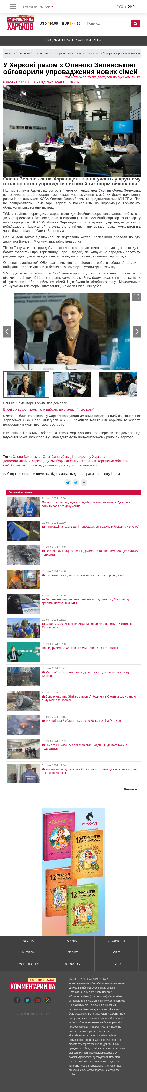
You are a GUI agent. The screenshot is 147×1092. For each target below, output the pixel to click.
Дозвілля (116, 941)
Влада (28, 941)
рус (119, 7)
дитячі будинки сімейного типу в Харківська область (87, 461)
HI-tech (28, 952)
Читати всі (131, 789)
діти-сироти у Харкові (87, 457)
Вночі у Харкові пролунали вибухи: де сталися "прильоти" (48, 409)
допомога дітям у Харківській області (72, 465)
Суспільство (28, 964)
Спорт (72, 952)
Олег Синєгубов (55, 457)
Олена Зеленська (26, 457)
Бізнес (72, 941)
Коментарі (27, 1013)
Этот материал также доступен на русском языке (102, 77)
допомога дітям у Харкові (23, 461)
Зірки (116, 964)
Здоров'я (72, 964)
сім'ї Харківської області (22, 465)
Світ (116, 952)
